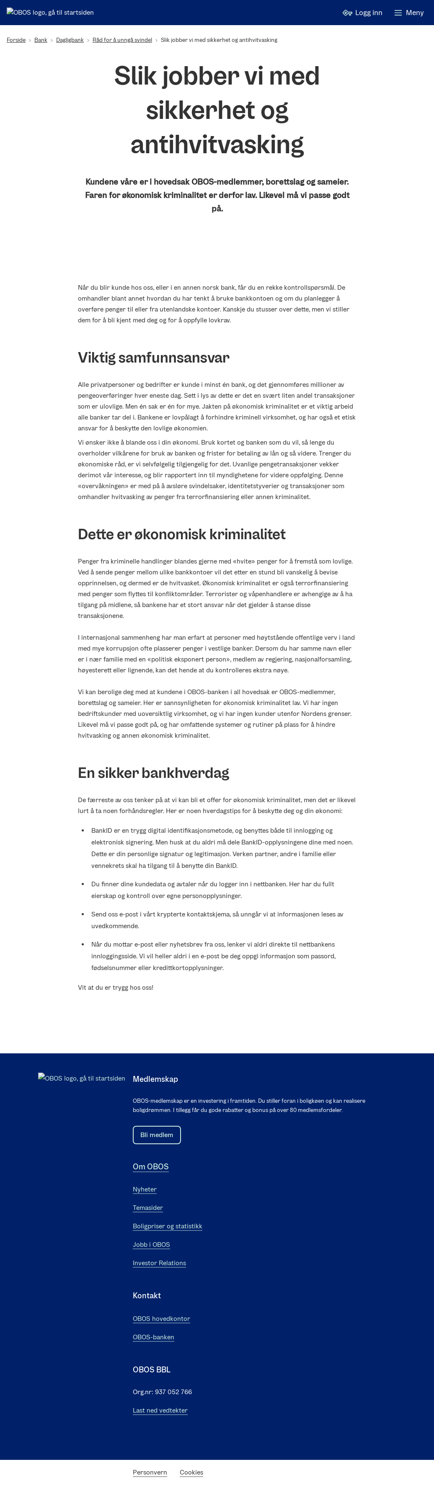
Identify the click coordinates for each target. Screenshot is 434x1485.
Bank (40, 40)
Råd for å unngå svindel (122, 40)
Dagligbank (70, 40)
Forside (16, 40)
